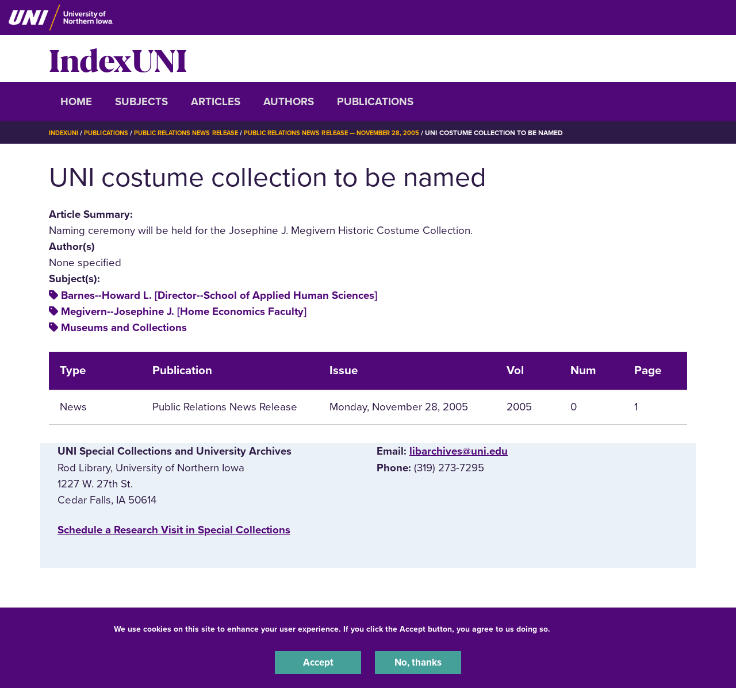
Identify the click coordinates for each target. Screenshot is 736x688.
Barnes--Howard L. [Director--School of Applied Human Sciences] (219, 295)
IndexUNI (118, 58)
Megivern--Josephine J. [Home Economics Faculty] (183, 311)
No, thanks (418, 661)
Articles (215, 101)
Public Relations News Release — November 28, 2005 (356, 133)
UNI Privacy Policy (589, 627)
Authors (288, 101)
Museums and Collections (124, 327)
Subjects (141, 101)
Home (76, 101)
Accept (318, 661)
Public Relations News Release (198, 133)
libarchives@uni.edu (458, 451)
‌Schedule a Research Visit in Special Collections (173, 530)
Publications (375, 101)
